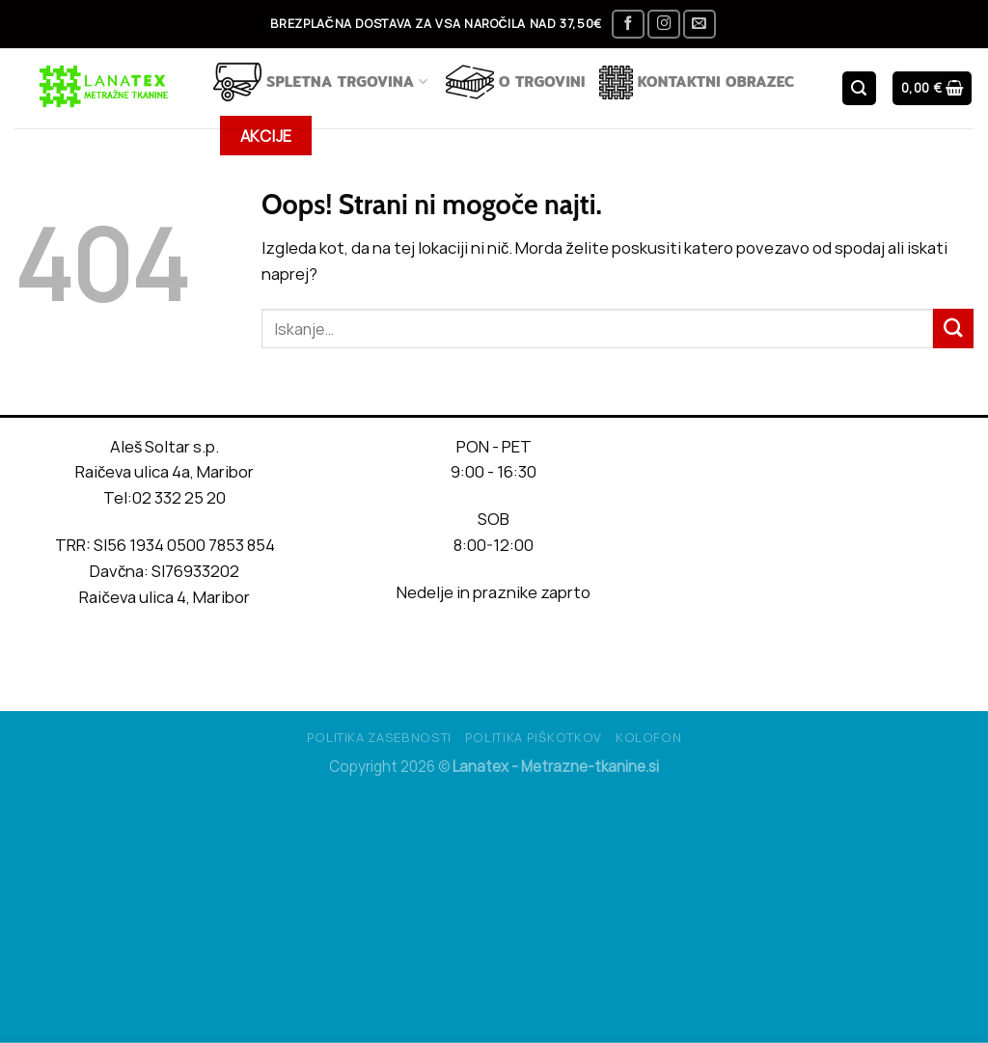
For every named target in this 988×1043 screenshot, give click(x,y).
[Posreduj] (953, 328)
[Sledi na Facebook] (628, 25)
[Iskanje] (859, 87)
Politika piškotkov (533, 737)
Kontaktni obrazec (697, 82)
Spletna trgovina (320, 82)
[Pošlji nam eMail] (699, 25)
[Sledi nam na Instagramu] (663, 25)
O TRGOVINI (516, 82)
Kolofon (649, 737)
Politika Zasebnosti (379, 737)
